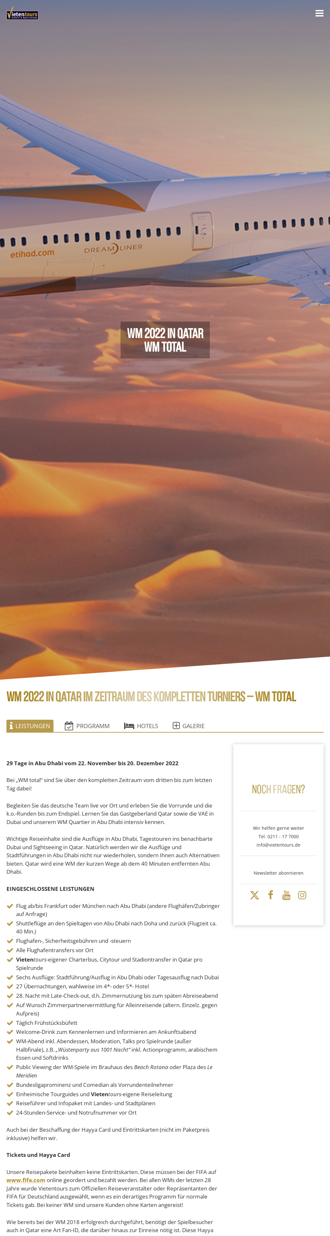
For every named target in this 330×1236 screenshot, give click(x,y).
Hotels (141, 725)
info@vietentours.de (278, 845)
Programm (87, 725)
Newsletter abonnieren (279, 873)
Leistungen (30, 725)
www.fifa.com (25, 1180)
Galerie (189, 725)
